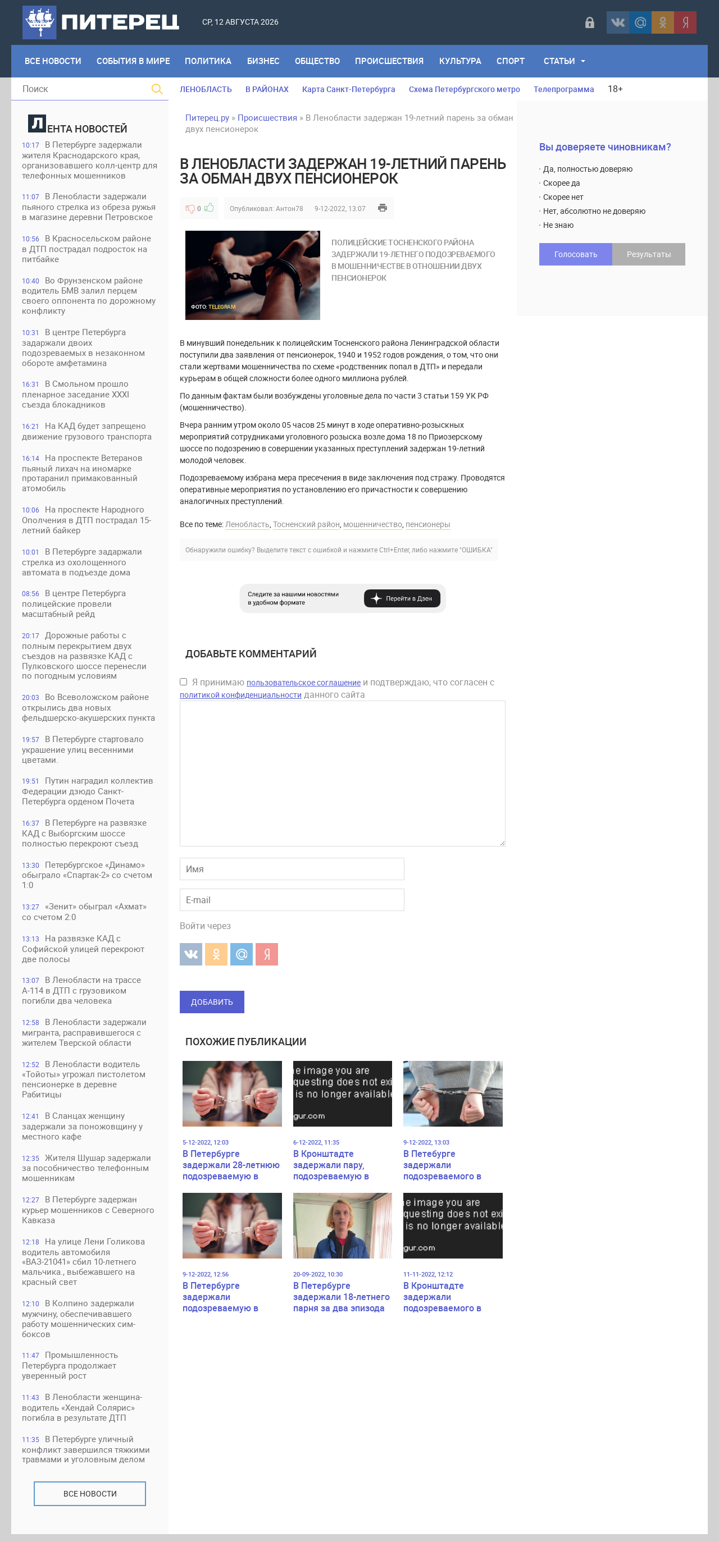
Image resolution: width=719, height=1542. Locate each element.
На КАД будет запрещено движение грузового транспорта (87, 433)
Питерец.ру (207, 117)
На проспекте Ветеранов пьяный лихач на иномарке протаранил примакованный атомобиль (82, 475)
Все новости (90, 1501)
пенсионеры (428, 524)
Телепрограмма (564, 89)
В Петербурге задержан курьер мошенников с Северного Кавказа (88, 1216)
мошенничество (372, 524)
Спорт (513, 61)
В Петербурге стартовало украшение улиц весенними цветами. (83, 753)
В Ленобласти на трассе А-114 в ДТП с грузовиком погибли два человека (82, 996)
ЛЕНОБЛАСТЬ (206, 89)
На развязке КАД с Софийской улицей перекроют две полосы (83, 953)
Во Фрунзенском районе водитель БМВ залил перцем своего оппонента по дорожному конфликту (89, 297)
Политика (209, 61)
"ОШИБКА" (476, 549)
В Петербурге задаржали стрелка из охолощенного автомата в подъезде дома (82, 564)
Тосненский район (306, 524)
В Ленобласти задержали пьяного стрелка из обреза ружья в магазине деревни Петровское (89, 207)
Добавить (212, 1001)
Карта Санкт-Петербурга (348, 89)
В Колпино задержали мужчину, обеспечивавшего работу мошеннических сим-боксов (79, 1326)
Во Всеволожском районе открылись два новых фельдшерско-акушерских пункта (89, 711)
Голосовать (576, 254)
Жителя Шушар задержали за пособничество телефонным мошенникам (87, 1174)
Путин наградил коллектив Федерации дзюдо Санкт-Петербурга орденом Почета (88, 795)
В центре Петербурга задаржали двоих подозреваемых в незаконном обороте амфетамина (83, 349)
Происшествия (391, 61)
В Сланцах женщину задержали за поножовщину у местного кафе (82, 1132)
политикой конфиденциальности (241, 694)
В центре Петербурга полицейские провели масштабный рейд (74, 607)
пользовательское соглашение (304, 682)
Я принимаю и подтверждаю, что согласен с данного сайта (337, 688)
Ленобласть (247, 524)
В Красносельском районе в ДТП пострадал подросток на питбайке (87, 250)
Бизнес (264, 61)
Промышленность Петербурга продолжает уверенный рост (70, 1373)
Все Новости (53, 61)
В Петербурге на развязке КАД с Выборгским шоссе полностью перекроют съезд (84, 837)
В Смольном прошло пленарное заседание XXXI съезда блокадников (76, 396)
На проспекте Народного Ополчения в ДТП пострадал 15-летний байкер (87, 522)
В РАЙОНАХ (267, 89)
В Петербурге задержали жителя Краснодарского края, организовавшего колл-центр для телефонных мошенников (82, 160)
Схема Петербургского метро (464, 89)
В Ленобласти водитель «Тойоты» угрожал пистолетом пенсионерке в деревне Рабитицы (84, 1085)
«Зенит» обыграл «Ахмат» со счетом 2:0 (84, 916)
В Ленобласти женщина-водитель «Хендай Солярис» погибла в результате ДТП (82, 1415)
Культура (463, 61)
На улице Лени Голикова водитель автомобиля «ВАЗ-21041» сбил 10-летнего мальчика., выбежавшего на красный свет (83, 1268)
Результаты (649, 254)
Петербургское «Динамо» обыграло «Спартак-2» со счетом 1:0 (87, 879)
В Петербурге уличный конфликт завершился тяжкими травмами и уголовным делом (86, 1457)
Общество (319, 61)
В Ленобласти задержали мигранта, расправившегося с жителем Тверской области (84, 1038)
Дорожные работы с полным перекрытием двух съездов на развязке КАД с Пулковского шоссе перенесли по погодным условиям (84, 659)
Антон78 (289, 208)
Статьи (562, 61)
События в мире (133, 61)
